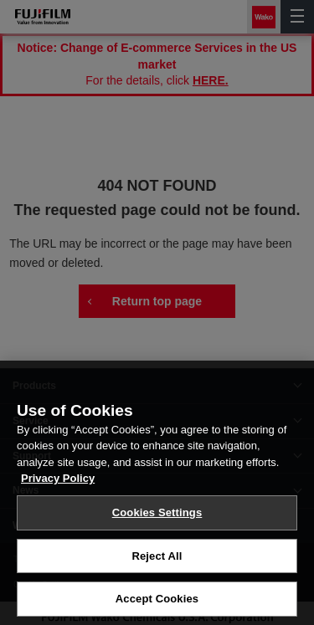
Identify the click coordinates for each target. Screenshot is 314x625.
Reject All (156, 563)
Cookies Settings (157, 520)
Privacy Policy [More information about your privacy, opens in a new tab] (58, 486)
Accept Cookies (157, 607)
